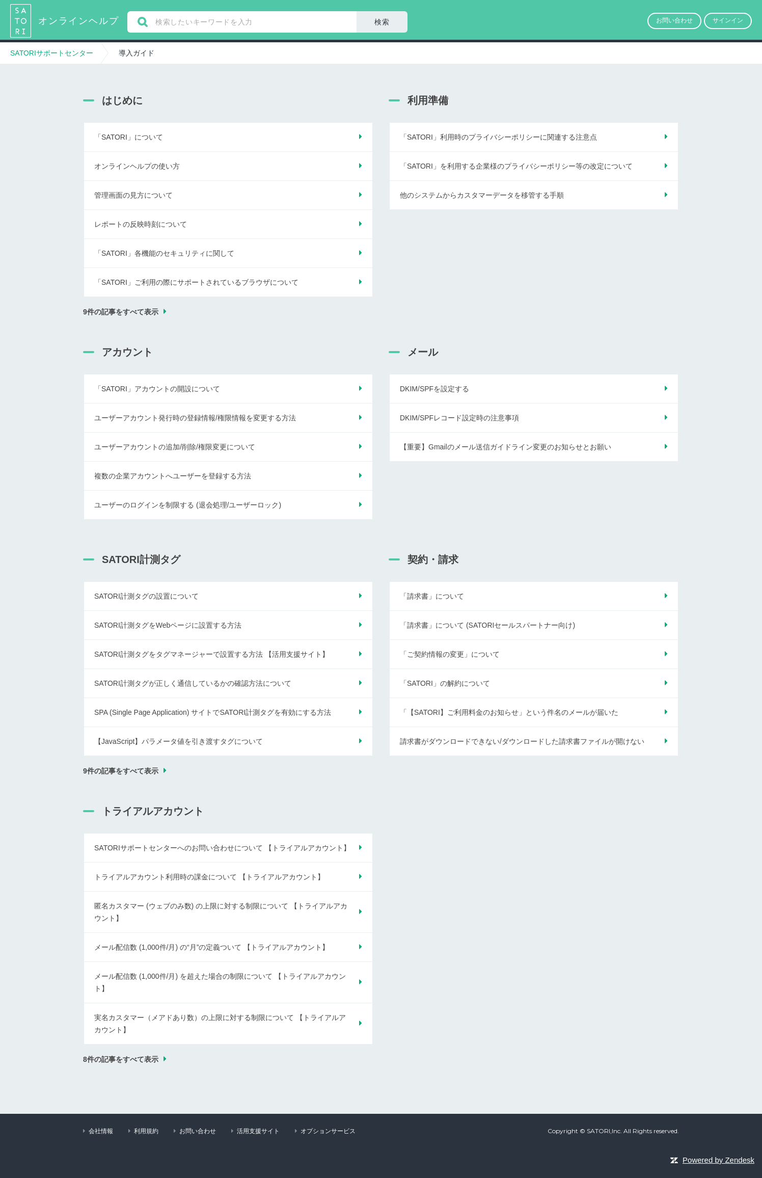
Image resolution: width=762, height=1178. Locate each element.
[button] (674, 21)
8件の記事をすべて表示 (120, 1059)
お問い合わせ (197, 1131)
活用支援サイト (258, 1131)
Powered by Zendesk (718, 1160)
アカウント (127, 352)
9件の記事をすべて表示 (120, 312)
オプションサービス (328, 1131)
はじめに (122, 100)
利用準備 (427, 100)
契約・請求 (432, 559)
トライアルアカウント (153, 811)
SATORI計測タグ (141, 559)
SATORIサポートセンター (51, 53)
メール (422, 352)
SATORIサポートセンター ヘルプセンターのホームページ (21, 21)
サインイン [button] (728, 20)
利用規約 (146, 1131)
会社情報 (101, 1131)
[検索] (242, 22)
